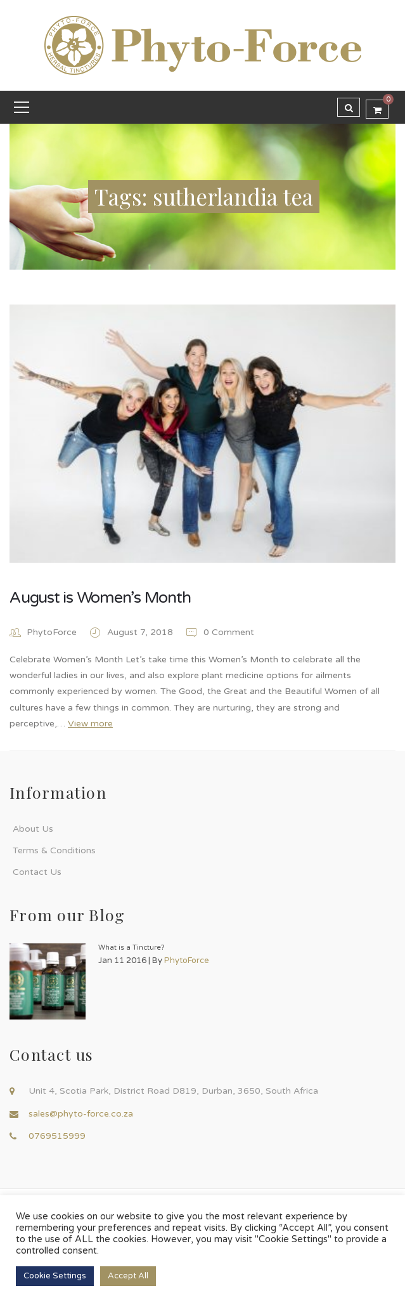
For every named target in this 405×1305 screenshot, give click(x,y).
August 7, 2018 (141, 632)
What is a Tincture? (131, 947)
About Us (33, 828)
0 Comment (219, 632)
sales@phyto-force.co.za (81, 1113)
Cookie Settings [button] (54, 1276)
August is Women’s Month (100, 597)
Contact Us (37, 872)
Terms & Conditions (54, 850)
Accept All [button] (128, 1276)
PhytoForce (52, 632)
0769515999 (57, 1136)
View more (90, 723)
